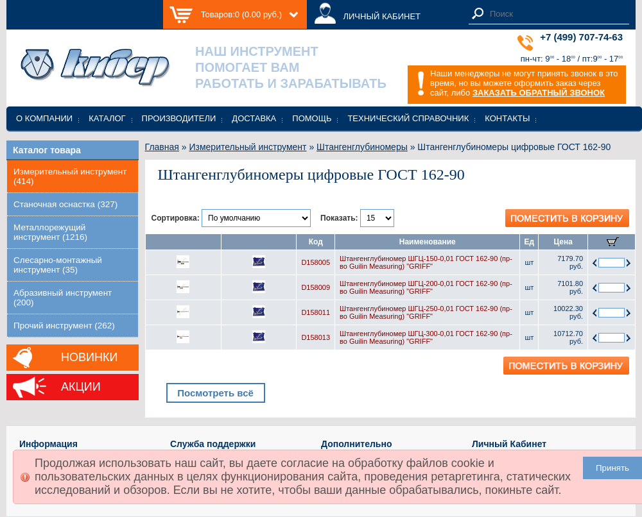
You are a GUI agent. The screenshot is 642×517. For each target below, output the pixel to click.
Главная (162, 147)
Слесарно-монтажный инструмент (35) (57, 265)
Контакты (507, 118)
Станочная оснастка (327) (65, 204)
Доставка (254, 118)
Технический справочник (408, 118)
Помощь (311, 118)
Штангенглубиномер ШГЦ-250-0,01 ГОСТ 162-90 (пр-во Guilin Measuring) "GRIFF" (426, 312)
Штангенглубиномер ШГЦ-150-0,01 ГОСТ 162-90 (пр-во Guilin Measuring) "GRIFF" (426, 262)
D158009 (315, 287)
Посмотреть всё (215, 392)
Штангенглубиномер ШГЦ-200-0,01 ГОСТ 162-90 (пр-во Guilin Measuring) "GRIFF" (426, 287)
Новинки (89, 357)
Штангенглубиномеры (362, 147)
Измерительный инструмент (247, 147)
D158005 (315, 262)
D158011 (315, 312)
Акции (81, 386)
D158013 (315, 337)
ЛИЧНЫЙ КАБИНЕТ (382, 16)
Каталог (107, 118)
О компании (44, 118)
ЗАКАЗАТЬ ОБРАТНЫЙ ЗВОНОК (539, 92)
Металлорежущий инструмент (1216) (50, 232)
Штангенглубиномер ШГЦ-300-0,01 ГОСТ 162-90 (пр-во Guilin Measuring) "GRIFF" (426, 337)
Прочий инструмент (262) (64, 325)
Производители (179, 118)
